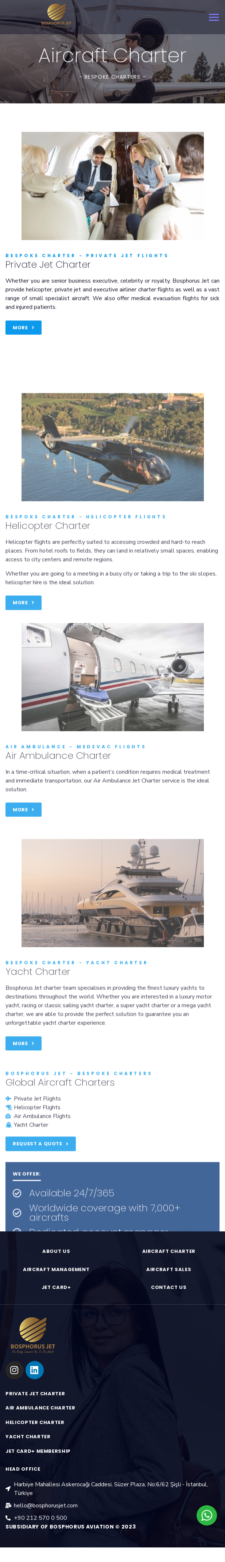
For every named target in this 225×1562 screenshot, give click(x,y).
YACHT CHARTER (27, 1436)
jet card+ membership (38, 1451)
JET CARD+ (56, 1287)
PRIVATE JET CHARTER (35, 1393)
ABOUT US (56, 1251)
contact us (169, 1287)
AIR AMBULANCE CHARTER (40, 1407)
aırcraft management (56, 1269)
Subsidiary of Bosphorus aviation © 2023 (70, 1526)
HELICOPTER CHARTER (35, 1422)
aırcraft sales (168, 1269)
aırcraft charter (168, 1251)
